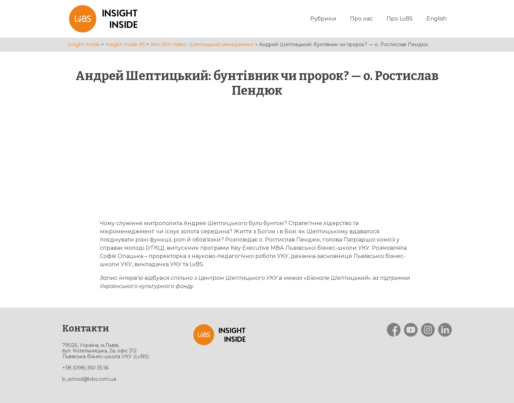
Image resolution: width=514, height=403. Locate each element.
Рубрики (323, 18)
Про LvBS (400, 18)
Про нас (361, 18)
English (437, 18)
